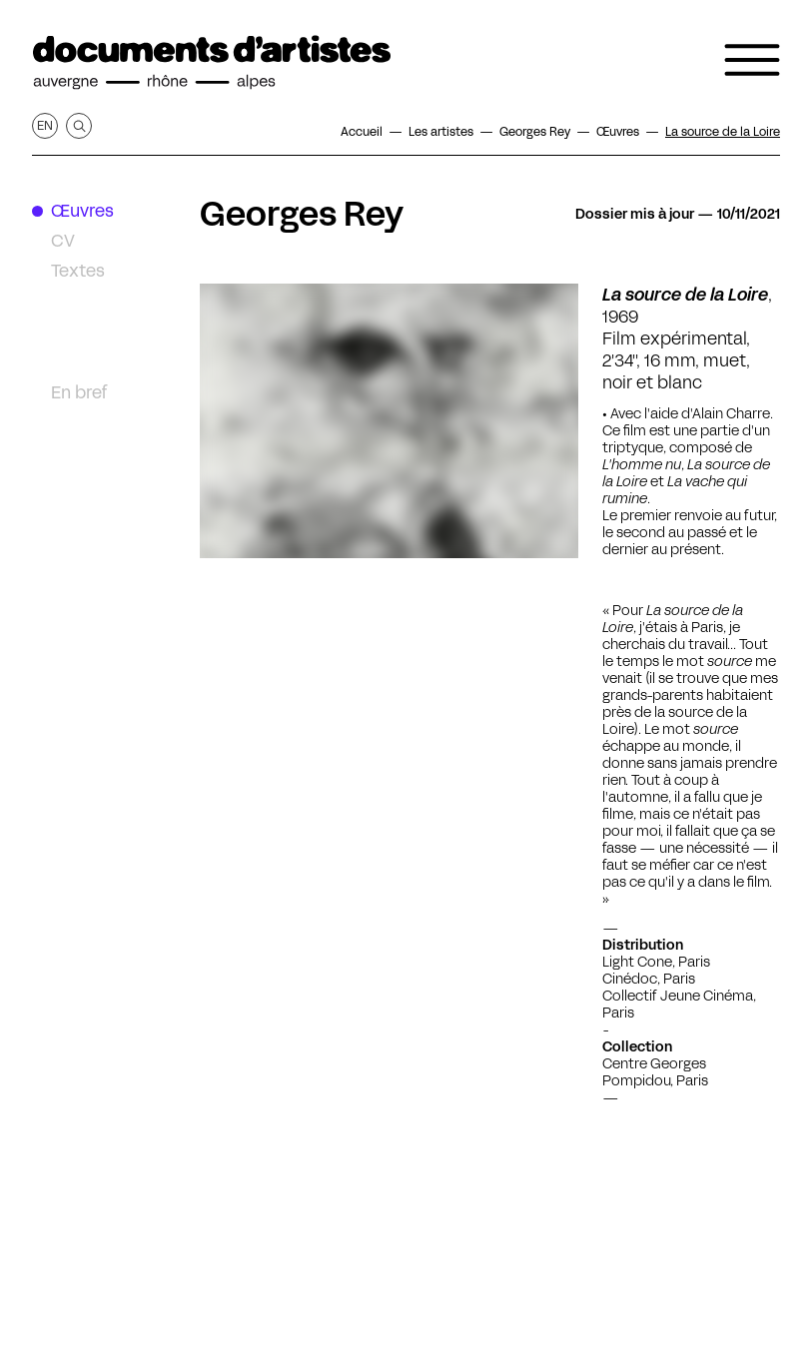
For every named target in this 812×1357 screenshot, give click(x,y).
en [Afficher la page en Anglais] (45, 125)
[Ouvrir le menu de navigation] (752, 60)
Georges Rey (302, 214)
